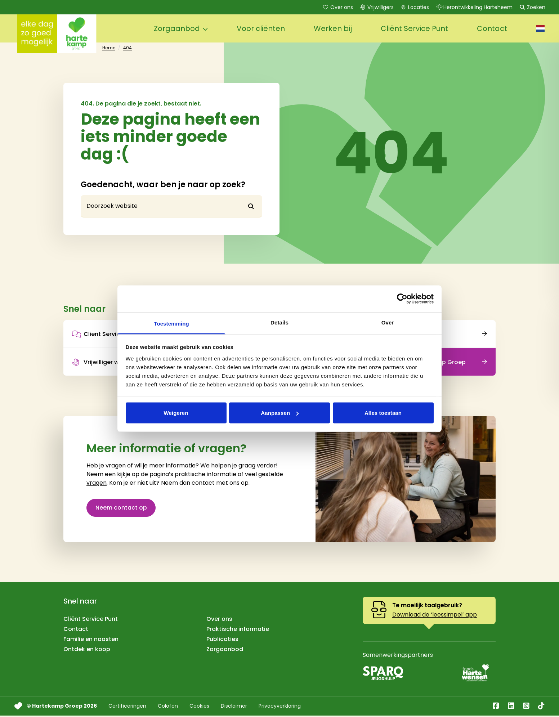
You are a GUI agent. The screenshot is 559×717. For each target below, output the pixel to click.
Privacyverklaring (280, 707)
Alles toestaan (383, 413)
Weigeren (176, 413)
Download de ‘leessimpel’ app (434, 616)
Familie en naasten (90, 640)
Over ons (337, 7)
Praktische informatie (237, 630)
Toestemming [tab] (171, 323)
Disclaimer (234, 707)
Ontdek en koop (86, 650)
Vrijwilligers (376, 7)
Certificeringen (127, 707)
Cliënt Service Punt (90, 620)
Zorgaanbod (224, 650)
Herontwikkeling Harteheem (473, 7)
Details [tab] (279, 322)
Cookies (199, 707)
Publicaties (222, 640)
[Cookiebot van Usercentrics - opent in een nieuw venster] (402, 298)
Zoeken (532, 7)
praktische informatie (205, 475)
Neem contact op (121, 509)
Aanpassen (280, 413)
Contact (75, 630)
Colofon (168, 707)
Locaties (414, 7)
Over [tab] (387, 322)
